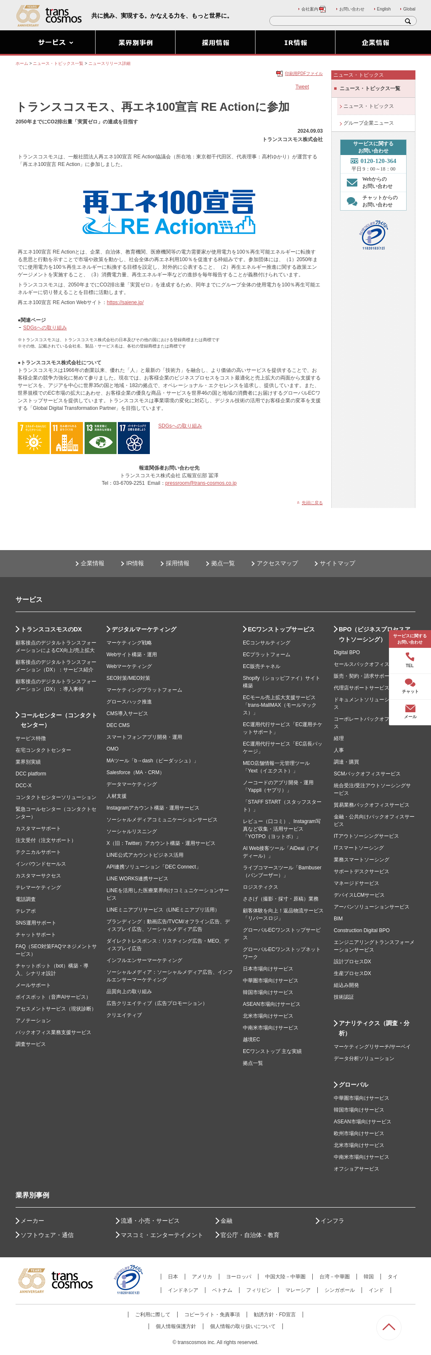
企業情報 (92, 563)
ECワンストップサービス (281, 629)
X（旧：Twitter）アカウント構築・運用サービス (161, 843)
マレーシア (298, 1290)
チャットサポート (36, 935)
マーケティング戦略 (129, 643)
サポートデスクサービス (361, 871)
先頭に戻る (312, 502)
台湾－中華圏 (334, 1277)
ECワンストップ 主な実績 (272, 1051)
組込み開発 (346, 985)
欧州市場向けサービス (359, 1133)
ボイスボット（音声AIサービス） (53, 997)
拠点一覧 (223, 563)
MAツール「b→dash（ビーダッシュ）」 (152, 761)
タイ (393, 1277)
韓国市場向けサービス (268, 992)
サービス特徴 (31, 738)
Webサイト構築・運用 (131, 654)
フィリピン (258, 1290)
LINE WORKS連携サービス (137, 879)
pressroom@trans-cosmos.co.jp (201, 483)
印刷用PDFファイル (304, 73)
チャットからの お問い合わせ (370, 201)
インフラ (332, 1220)
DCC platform (31, 774)
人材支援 (116, 796)
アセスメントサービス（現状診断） (56, 1009)
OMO (112, 749)
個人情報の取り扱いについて (243, 1326)
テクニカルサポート (38, 852)
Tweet (302, 87)
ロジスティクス (260, 887)
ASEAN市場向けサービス (272, 1004)
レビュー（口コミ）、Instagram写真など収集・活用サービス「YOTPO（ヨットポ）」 (282, 828)
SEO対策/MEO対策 (128, 678)
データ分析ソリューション (364, 1058)
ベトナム (222, 1290)
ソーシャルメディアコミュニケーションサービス (162, 820)
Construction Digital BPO (362, 930)
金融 (226, 1220)
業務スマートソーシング (361, 860)
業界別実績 (28, 762)
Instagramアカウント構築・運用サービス (153, 808)
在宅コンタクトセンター (43, 750)
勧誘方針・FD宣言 (275, 1315)
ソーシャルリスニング (131, 831)
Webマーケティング (129, 666)
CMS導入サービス (127, 713)
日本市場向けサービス (268, 969)
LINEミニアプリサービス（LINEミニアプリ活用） (163, 910)
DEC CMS (118, 725)
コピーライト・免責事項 (212, 1315)
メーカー (32, 1220)
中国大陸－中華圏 (285, 1277)
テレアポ (26, 911)
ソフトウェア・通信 (47, 1235)
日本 (173, 1277)
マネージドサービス (356, 883)
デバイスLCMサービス (359, 895)
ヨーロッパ (238, 1277)
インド (376, 1290)
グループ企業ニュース (368, 123)
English (384, 9)
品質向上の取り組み (129, 991)
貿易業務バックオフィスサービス (372, 805)
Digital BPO (347, 652)
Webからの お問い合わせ (368, 182)
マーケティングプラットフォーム (144, 690)
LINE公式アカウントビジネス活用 (145, 855)
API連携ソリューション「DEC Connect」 (153, 867)
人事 (339, 750)
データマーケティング (131, 784)
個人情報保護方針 (176, 1326)
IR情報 (135, 563)
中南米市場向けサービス (270, 1028)
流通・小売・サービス (150, 1220)
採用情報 (177, 563)
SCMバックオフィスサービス (367, 774)
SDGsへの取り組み (45, 328)
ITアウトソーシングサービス (366, 836)
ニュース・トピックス (368, 106)
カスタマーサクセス (38, 876)
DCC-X (24, 785)
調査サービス (31, 1044)
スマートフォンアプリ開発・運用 (144, 737)
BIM (338, 919)
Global (409, 9)
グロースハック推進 (129, 702)
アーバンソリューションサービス (372, 907)
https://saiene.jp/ (125, 302)
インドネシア (183, 1290)
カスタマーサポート (38, 828)
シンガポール (340, 1290)
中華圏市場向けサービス (270, 981)
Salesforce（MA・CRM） (135, 772)
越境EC (251, 1039)
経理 (339, 738)
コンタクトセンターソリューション (56, 797)
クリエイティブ (124, 1015)
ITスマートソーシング (359, 848)
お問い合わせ (351, 9)
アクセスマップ (277, 563)
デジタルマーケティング (144, 629)
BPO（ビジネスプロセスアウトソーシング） (374, 634)
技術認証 (344, 997)
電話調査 (26, 899)
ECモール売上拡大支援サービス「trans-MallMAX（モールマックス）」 (280, 705)
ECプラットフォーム (266, 654)
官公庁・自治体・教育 (250, 1235)
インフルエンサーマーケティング (144, 960)
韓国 (369, 1277)
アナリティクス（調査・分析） (374, 1028)
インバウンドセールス (41, 864)
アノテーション (33, 1021)
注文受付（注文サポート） (46, 840)
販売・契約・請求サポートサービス (374, 676)
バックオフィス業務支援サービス (53, 1032)
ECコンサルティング (266, 643)
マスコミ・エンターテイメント (162, 1235)
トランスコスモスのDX (51, 629)
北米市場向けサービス (268, 1016)
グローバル (353, 1084)
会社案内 (314, 9)
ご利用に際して (152, 1315)
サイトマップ (337, 563)
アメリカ (202, 1277)
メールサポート (33, 985)
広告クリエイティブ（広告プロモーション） (157, 1003)
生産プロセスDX (352, 973)
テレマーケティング (38, 887)
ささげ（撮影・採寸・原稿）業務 (281, 899)
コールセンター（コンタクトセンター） (59, 720)
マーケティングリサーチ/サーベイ (372, 1047)
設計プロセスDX (352, 962)
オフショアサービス (356, 1169)
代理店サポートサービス (361, 688)
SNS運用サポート (36, 923)
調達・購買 (346, 762)
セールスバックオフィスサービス (372, 664)
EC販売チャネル (261, 666)
